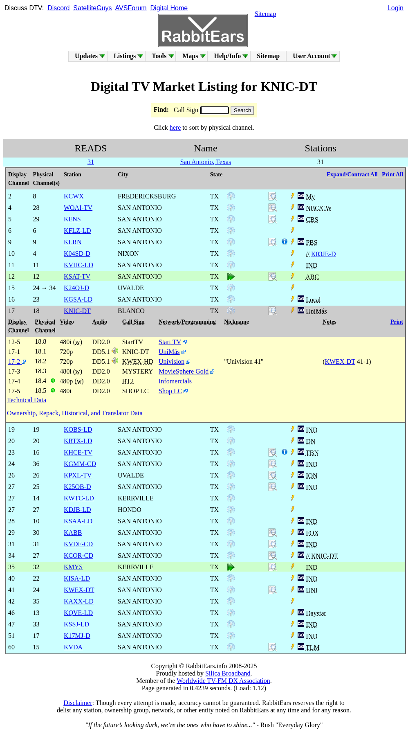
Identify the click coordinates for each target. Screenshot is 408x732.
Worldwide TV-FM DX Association (223, 680)
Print (396, 322)
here (175, 127)
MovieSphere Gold (183, 371)
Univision (171, 361)
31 (90, 161)
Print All (392, 174)
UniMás (169, 351)
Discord (58, 8)
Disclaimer (77, 702)
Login (396, 8)
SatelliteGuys (92, 8)
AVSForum (131, 8)
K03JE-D (323, 253)
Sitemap (265, 13)
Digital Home (169, 8)
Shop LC (170, 390)
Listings (125, 55)
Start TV (170, 341)
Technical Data (26, 399)
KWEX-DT (340, 361)
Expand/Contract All (352, 174)
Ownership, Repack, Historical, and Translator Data (74, 413)
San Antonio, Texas (205, 161)
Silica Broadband (228, 673)
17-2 (17, 361)
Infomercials (175, 381)
